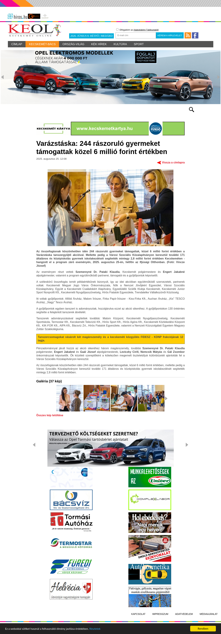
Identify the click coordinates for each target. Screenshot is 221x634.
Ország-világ (73, 44)
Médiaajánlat (209, 614)
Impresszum (160, 614)
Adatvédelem (184, 614)
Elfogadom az (137, 29)
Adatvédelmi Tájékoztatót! (146, 30)
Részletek (94, 629)
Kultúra (120, 44)
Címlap (16, 44)
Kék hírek (99, 44)
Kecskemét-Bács (42, 44)
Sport (139, 44)
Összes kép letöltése (49, 415)
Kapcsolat (138, 614)
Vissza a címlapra (173, 162)
